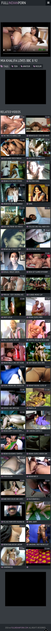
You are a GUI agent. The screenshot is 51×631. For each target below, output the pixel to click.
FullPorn (13, 2)
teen (15, 66)
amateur (25, 66)
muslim (37, 66)
